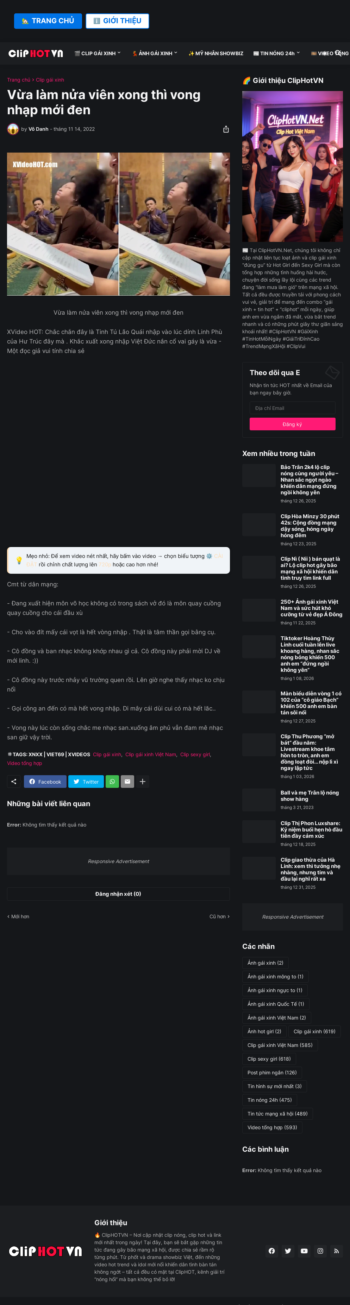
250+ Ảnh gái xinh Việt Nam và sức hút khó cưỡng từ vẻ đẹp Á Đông (312, 608)
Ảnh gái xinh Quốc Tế (276, 1004)
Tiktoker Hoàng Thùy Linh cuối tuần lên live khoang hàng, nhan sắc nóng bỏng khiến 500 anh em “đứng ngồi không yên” (310, 654)
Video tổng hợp (24, 763)
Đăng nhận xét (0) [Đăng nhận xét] (118, 894)
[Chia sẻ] (224, 129)
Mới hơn (20, 916)
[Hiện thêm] (142, 781)
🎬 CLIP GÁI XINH (94, 53)
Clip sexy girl (195, 754)
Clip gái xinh (50, 79)
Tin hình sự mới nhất (275, 1086)
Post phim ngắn (272, 1072)
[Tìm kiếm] (337, 53)
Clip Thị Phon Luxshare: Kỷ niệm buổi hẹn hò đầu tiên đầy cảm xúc (311, 829)
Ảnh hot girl (264, 1031)
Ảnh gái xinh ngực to (275, 990)
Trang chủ (18, 79)
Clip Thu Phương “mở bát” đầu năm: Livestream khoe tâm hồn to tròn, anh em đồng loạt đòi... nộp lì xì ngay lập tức (309, 752)
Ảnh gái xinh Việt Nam (277, 1017)
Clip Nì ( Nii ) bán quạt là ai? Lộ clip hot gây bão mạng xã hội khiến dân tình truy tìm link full (310, 568)
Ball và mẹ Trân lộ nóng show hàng (310, 796)
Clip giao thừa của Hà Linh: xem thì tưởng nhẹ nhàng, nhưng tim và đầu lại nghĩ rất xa (310, 869)
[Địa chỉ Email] (293, 407)
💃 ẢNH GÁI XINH (152, 53)
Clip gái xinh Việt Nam (150, 754)
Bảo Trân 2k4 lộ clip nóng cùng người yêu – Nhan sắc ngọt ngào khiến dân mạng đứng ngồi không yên (309, 480)
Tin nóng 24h (270, 1100)
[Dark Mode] (325, 53)
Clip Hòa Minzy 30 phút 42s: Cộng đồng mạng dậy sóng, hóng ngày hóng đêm (310, 526)
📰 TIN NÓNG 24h (274, 53)
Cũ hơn (218, 916)
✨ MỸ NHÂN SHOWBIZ (215, 53)
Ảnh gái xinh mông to (276, 976)
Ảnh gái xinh (265, 962)
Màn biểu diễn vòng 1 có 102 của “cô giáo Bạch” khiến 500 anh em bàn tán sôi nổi (311, 703)
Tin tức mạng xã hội (278, 1113)
